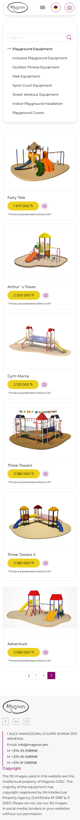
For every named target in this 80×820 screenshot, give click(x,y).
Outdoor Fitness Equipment (36, 67)
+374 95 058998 (24, 757)
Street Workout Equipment (35, 95)
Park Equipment (26, 76)
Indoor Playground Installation (37, 104)
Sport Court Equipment (32, 85)
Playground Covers (28, 113)
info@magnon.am (33, 745)
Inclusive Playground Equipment (40, 58)
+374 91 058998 (24, 763)
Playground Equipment (32, 49)
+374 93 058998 (24, 751)
